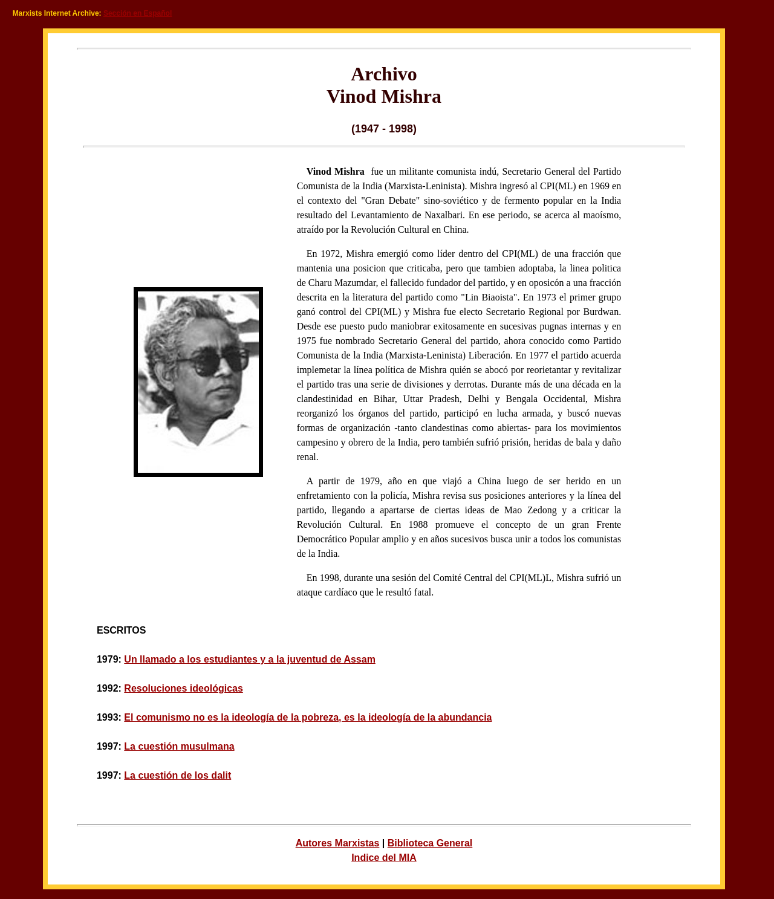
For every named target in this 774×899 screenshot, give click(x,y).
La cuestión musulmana (179, 746)
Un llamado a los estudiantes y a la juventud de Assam (250, 659)
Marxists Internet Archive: (57, 13)
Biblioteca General (430, 843)
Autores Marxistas (338, 843)
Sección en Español (137, 13)
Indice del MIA (384, 857)
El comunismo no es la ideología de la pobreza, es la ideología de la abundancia (308, 717)
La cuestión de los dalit (177, 775)
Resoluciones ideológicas (183, 688)
